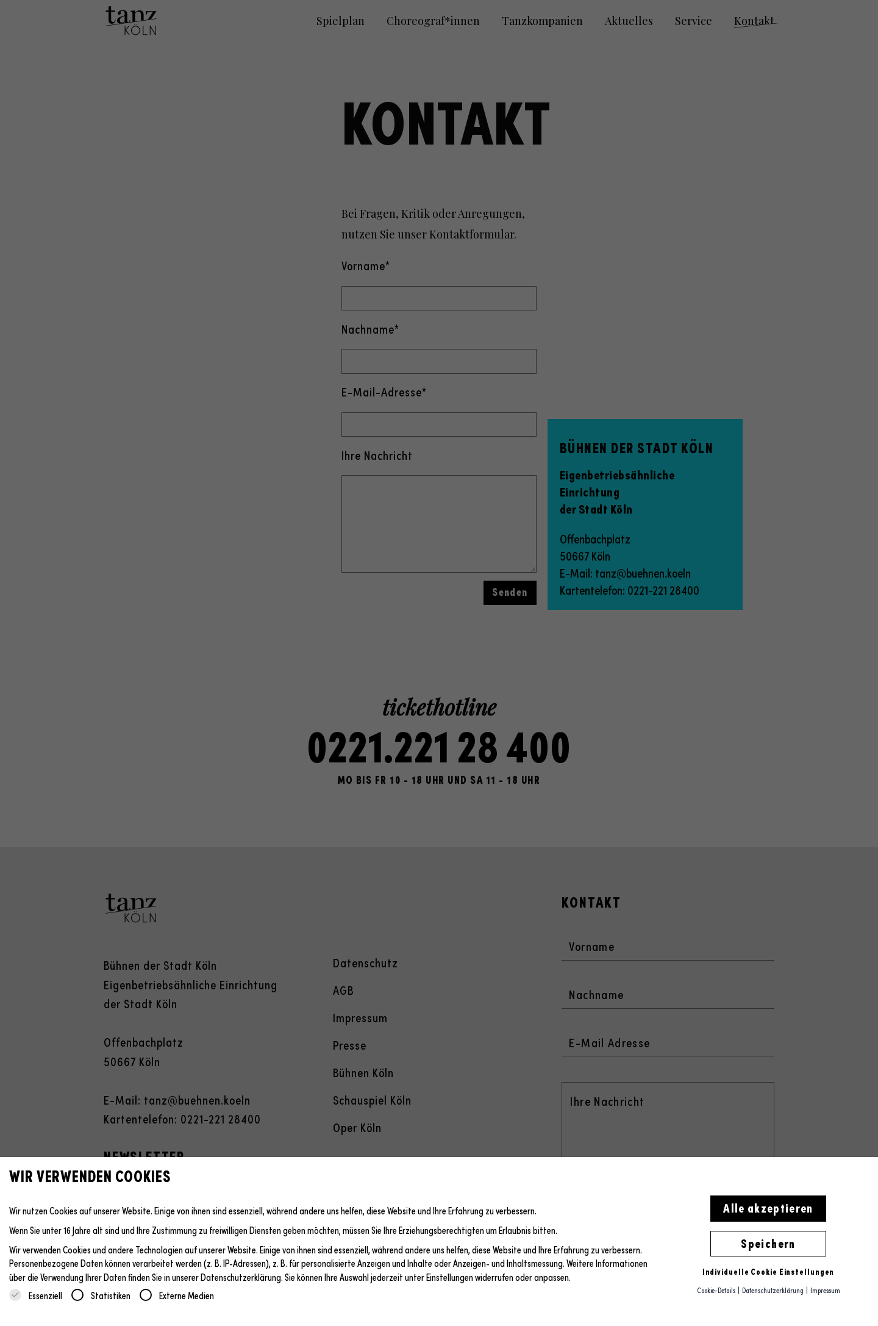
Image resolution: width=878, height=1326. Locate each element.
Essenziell (35, 1295)
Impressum (825, 1290)
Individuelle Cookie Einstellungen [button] (768, 1271)
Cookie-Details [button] (717, 1290)
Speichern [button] (768, 1242)
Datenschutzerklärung (241, 1276)
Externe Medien (177, 1295)
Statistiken (100, 1295)
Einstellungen (449, 1276)
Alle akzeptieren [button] (768, 1207)
